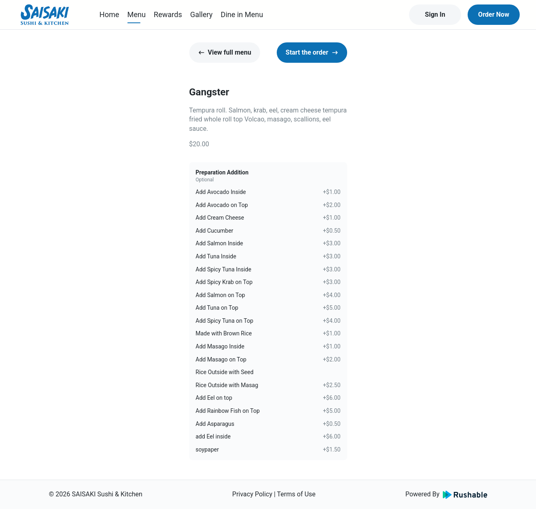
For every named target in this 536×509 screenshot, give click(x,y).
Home (109, 14)
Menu (136, 14)
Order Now (493, 14)
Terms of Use (296, 494)
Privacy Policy (252, 494)
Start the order (312, 52)
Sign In (435, 14)
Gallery (201, 14)
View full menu (225, 52)
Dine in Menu (242, 14)
